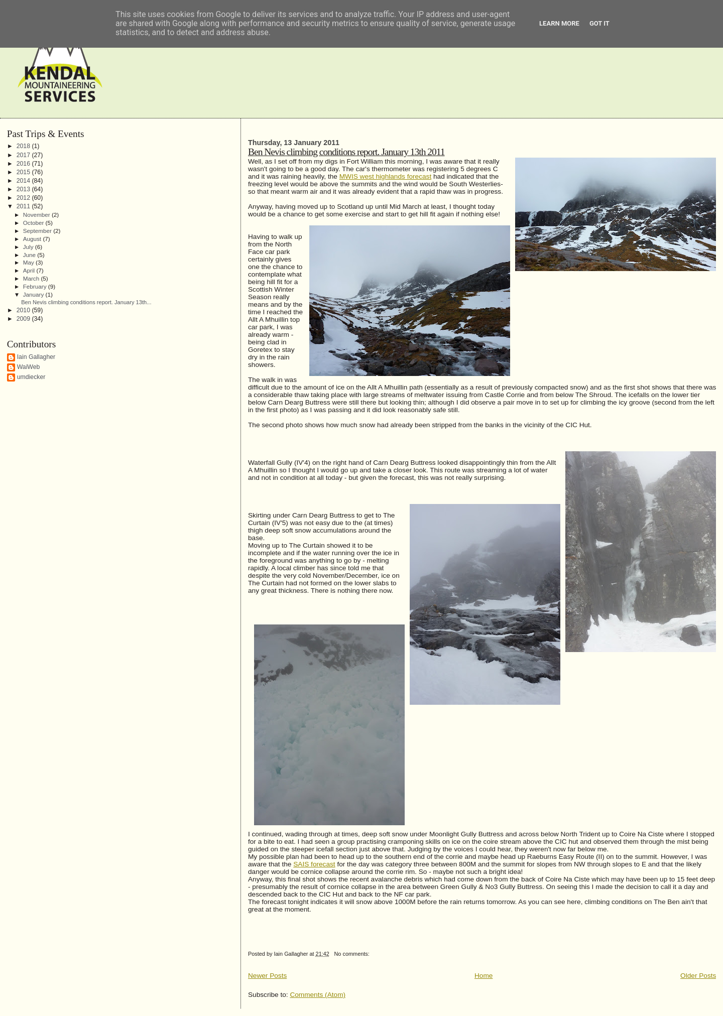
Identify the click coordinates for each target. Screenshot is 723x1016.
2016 (24, 163)
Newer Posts (267, 975)
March (32, 278)
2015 (24, 172)
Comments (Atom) (317, 994)
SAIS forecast (314, 864)
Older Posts (698, 975)
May (29, 262)
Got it (599, 23)
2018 (24, 146)
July (29, 246)
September (38, 230)
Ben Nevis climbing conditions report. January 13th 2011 (346, 152)
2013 (24, 189)
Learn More (559, 23)
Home (483, 975)
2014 (24, 180)
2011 (24, 206)
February (35, 286)
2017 (24, 155)
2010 (24, 310)
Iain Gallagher (36, 356)
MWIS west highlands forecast (385, 176)
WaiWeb (28, 366)
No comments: (352, 954)
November (37, 214)
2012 (24, 197)
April (30, 270)
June (30, 254)
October (34, 222)
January (34, 294)
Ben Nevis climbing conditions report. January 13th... (86, 302)
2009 (24, 318)
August (33, 238)
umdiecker (31, 376)
